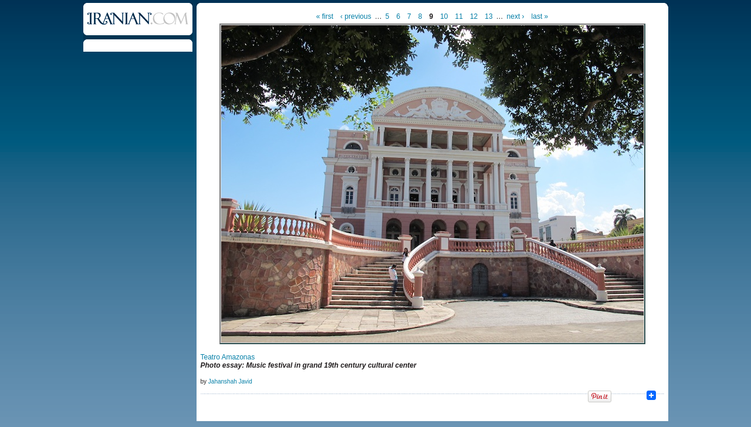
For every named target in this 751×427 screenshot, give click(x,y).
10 (444, 16)
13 (488, 16)
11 (459, 16)
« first (324, 16)
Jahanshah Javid (230, 381)
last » (540, 16)
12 (474, 16)
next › (516, 16)
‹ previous (355, 16)
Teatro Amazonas (228, 357)
